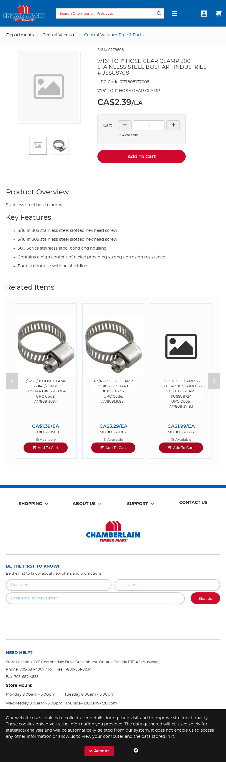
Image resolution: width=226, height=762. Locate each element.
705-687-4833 (26, 677)
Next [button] (214, 381)
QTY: (107, 125)
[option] (45, 381)
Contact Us (193, 503)
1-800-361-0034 (78, 669)
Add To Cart (141, 156)
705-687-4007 (32, 669)
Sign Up (205, 598)
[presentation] (113, 617)
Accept (99, 751)
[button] (38, 146)
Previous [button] (12, 381)
